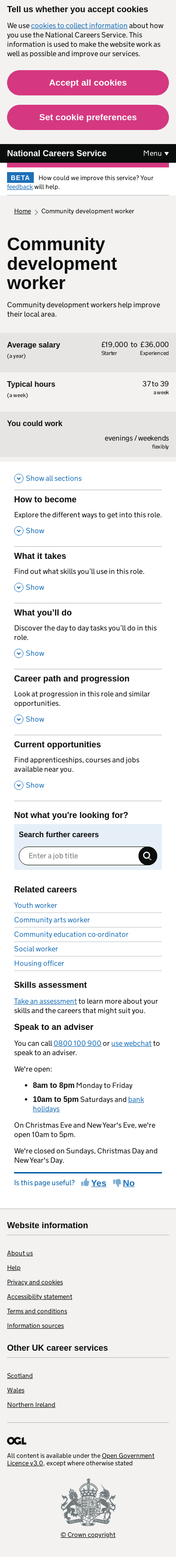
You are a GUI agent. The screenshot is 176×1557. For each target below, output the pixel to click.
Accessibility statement (39, 1296)
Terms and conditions (37, 1311)
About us (20, 1253)
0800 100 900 (77, 1043)
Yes (99, 1183)
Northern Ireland (31, 1404)
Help (14, 1267)
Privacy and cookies (35, 1282)
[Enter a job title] (88, 856)
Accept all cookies (88, 82)
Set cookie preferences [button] (88, 117)
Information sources (35, 1325)
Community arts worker (52, 919)
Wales (15, 1390)
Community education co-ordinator (71, 934)
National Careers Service (57, 153)
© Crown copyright (88, 1534)
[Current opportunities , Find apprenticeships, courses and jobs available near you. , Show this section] (88, 768)
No (129, 1183)
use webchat (131, 1043)
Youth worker (35, 905)
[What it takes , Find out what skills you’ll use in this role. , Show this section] (88, 574)
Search (147, 856)
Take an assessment (45, 1001)
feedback (20, 186)
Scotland (20, 1375)
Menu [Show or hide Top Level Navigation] (152, 153)
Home (22, 211)
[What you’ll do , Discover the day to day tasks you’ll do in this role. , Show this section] (88, 636)
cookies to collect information (79, 25)
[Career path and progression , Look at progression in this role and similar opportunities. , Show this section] (88, 702)
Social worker (36, 948)
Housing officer (39, 963)
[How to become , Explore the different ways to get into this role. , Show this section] (88, 518)
